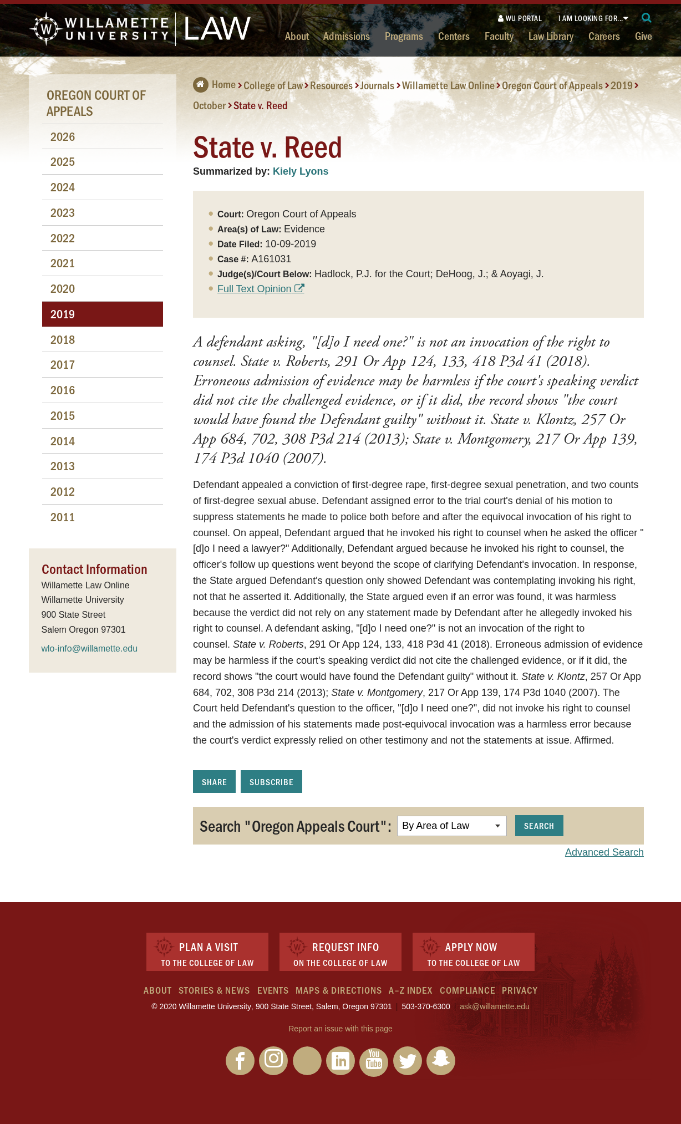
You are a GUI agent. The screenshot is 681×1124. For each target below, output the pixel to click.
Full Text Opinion (254, 288)
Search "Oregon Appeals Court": (296, 825)
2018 (62, 339)
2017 (62, 364)
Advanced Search (604, 852)
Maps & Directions (339, 989)
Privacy (519, 989)
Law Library (550, 35)
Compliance (467, 989)
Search (539, 825)
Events (273, 989)
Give (643, 35)
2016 (62, 390)
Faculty (499, 35)
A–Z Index (411, 989)
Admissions (346, 35)
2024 (62, 187)
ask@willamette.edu (495, 1006)
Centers (454, 35)
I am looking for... (590, 18)
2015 (62, 415)
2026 (62, 136)
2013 (62, 465)
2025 (62, 161)
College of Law (273, 85)
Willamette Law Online (448, 85)
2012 (62, 491)
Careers (604, 35)
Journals (377, 85)
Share (214, 781)
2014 (62, 441)
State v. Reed (260, 105)
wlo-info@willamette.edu (90, 648)
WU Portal (520, 18)
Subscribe (271, 781)
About (297, 35)
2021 (62, 263)
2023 (62, 212)
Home (214, 84)
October (209, 105)
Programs (404, 35)
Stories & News (214, 989)
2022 (62, 238)
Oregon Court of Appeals (552, 85)
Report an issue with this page (340, 1028)
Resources (331, 85)
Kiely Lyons (300, 171)
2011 (62, 516)
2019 (622, 85)
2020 (62, 288)
